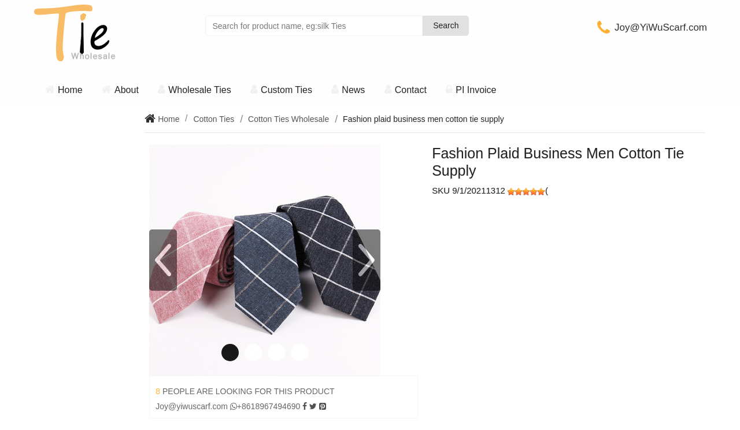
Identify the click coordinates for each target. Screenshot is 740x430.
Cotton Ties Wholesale (288, 119)
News (353, 90)
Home (70, 90)
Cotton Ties (213, 119)
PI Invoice (476, 90)
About (126, 90)
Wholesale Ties (199, 90)
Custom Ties (286, 90)
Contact (411, 90)
